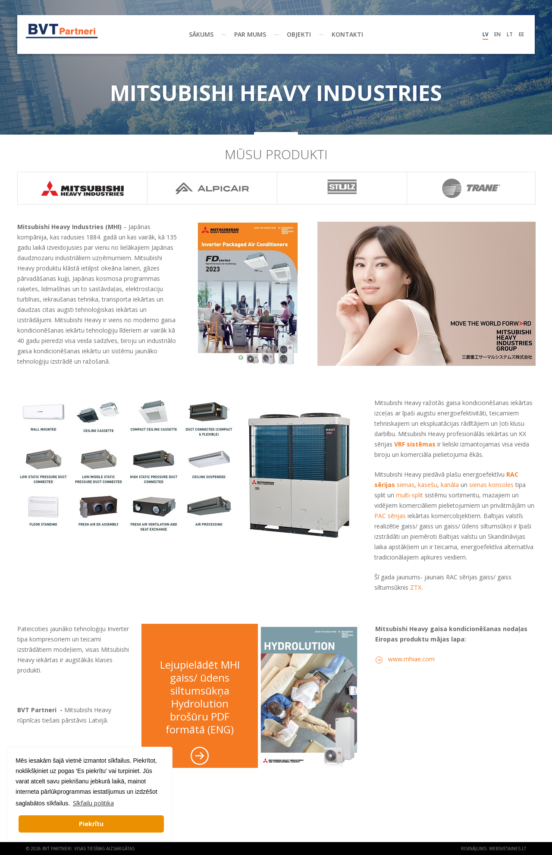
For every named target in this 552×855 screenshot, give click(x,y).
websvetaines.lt (507, 849)
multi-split (409, 495)
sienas (405, 485)
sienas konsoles (491, 485)
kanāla (450, 485)
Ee (521, 34)
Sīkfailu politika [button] (93, 803)
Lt (510, 34)
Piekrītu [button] (91, 824)
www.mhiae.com (411, 659)
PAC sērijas (390, 516)
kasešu (427, 485)
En (497, 34)
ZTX (415, 587)
